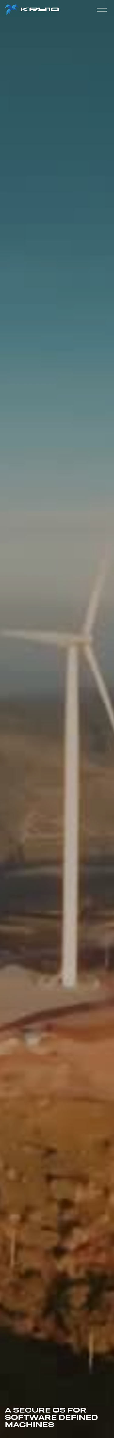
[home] (32, 10)
